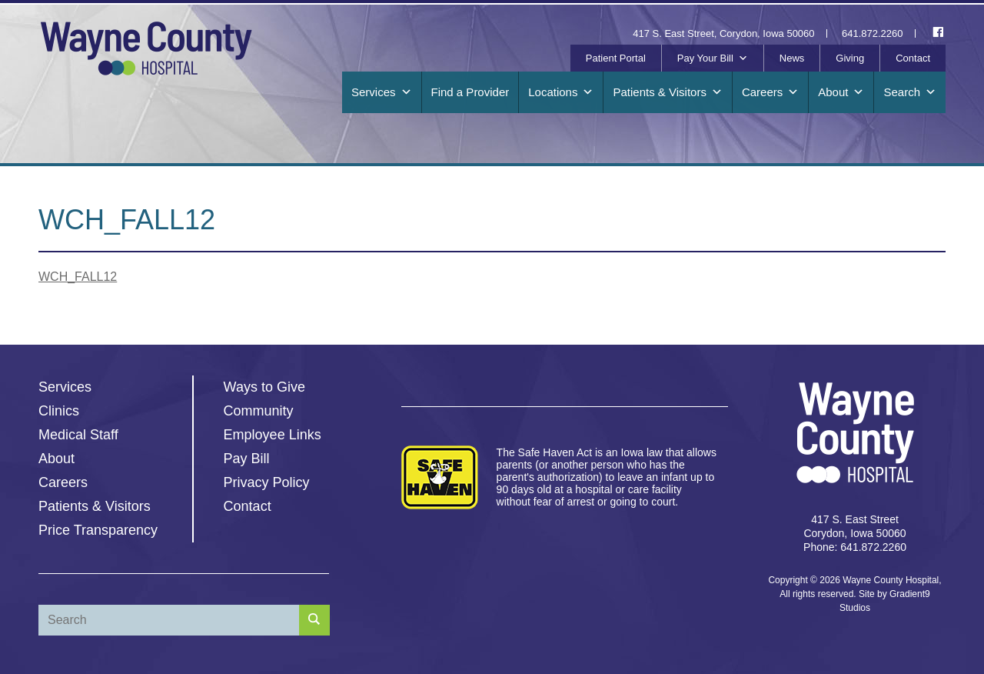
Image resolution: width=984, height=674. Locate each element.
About (841, 92)
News (792, 58)
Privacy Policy (267, 482)
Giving (850, 58)
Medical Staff (78, 434)
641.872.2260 (872, 33)
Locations (560, 92)
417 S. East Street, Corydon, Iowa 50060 (723, 33)
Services (381, 92)
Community (259, 411)
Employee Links (272, 434)
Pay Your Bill (712, 58)
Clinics (58, 411)
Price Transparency (98, 530)
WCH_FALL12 (77, 276)
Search (909, 92)
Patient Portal (616, 58)
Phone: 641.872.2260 (854, 547)
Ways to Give (264, 387)
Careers (770, 92)
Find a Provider (470, 91)
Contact (913, 58)
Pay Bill (247, 458)
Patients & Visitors (667, 92)
